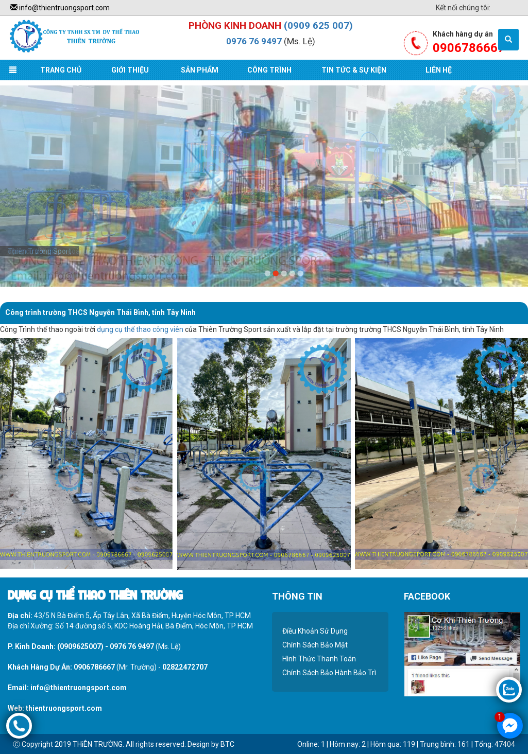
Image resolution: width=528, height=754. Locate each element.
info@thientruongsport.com (60, 8)
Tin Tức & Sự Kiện (353, 70)
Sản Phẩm (199, 70)
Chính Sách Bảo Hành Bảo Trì (329, 673)
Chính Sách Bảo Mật (315, 645)
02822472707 (185, 667)
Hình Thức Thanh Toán (319, 659)
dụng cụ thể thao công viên (140, 329)
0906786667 (94, 667)
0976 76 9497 (254, 41)
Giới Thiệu (130, 70)
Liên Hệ (438, 70)
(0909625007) (80, 646)
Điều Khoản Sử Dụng (315, 631)
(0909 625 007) (318, 25)
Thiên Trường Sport (39, 251)
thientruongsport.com (64, 708)
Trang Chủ (60, 70)
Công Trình (269, 70)
